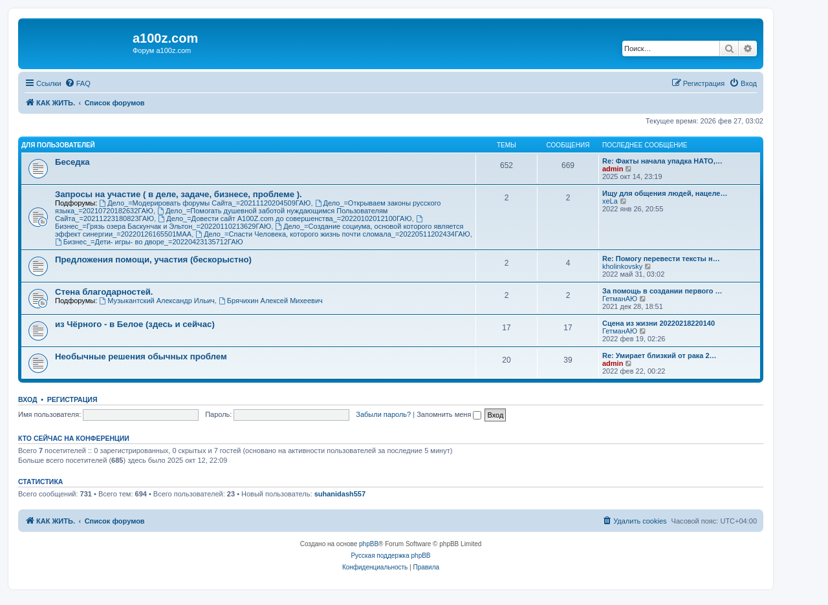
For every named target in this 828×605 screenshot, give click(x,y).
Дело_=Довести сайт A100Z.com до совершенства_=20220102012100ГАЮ (284, 218)
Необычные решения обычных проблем (141, 356)
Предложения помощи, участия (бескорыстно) (153, 259)
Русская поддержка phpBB (390, 555)
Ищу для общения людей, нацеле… (664, 193)
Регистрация (72, 399)
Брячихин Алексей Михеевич (271, 300)
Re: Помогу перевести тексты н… (661, 258)
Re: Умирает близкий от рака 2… (659, 355)
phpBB (368, 543)
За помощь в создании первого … (662, 291)
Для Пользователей (58, 145)
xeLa (610, 201)
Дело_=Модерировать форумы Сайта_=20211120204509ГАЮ (204, 203)
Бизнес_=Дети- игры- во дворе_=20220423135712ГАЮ (149, 242)
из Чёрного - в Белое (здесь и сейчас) (135, 324)
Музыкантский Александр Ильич (156, 300)
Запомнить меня (449, 414)
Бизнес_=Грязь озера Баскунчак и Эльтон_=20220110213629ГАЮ (239, 222)
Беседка (72, 162)
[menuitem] (78, 83)
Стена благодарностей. (104, 292)
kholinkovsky (622, 266)
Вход (27, 399)
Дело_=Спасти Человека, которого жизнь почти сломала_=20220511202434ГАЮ (332, 234)
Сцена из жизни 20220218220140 (658, 323)
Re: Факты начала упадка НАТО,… (662, 161)
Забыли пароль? (383, 414)
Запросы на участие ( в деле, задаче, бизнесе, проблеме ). (178, 194)
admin (612, 169)
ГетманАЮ (619, 298)
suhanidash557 (339, 494)
